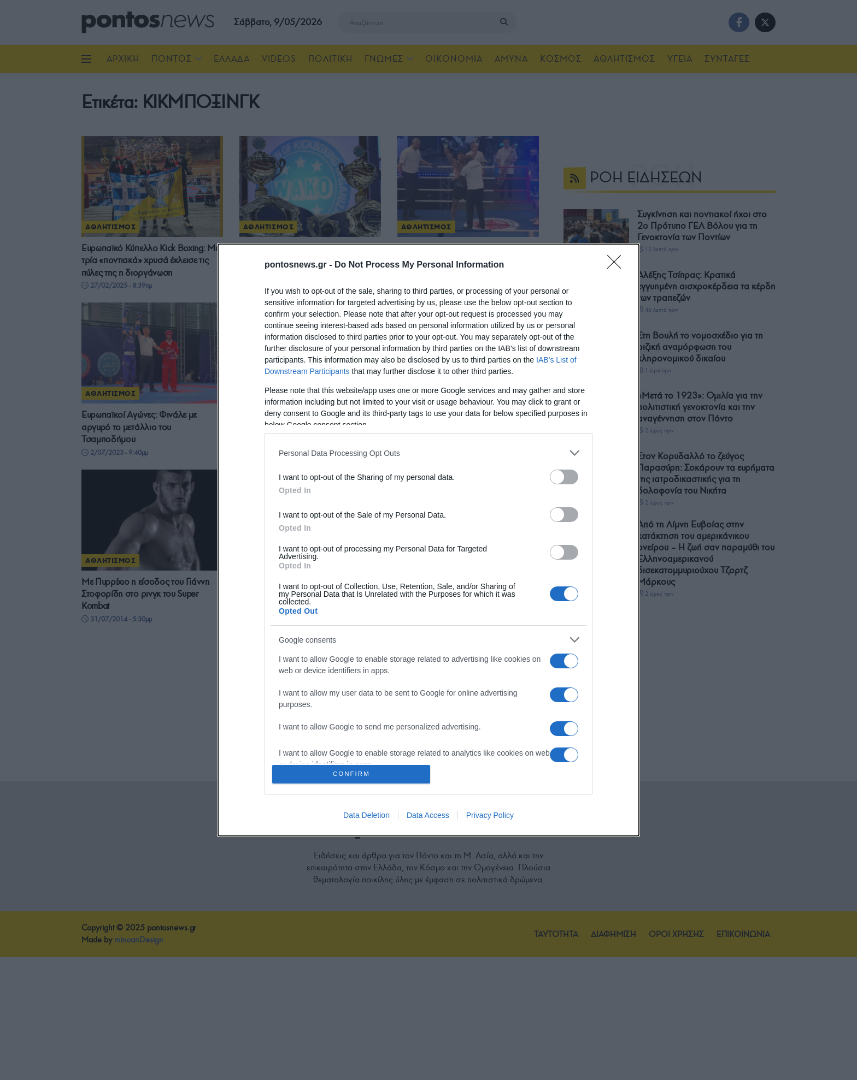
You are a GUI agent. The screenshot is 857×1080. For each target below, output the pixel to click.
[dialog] (428, 539)
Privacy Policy (490, 816)
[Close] (617, 263)
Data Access (428, 816)
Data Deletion (366, 816)
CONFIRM (353, 774)
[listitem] (428, 451)
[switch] (564, 475)
